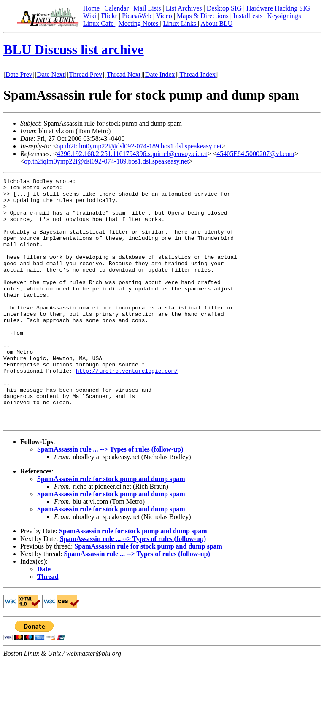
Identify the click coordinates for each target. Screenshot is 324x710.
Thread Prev (85, 74)
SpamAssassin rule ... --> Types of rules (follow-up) (110, 498)
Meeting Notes (139, 23)
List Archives (185, 8)
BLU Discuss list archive (73, 49)
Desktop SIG (225, 8)
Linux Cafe (99, 23)
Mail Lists (147, 8)
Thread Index (197, 74)
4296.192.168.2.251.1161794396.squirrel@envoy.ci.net (132, 153)
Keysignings (284, 15)
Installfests (248, 15)
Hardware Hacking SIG (278, 8)
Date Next (51, 74)
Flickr (110, 15)
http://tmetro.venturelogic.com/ (127, 410)
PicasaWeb (137, 15)
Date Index (160, 74)
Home (92, 8)
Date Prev (18, 74)
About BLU (216, 23)
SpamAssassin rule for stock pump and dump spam (111, 528)
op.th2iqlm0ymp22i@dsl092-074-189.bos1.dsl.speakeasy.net (139, 146)
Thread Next (123, 74)
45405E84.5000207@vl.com (255, 153)
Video (165, 15)
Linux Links (180, 23)
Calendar (117, 8)
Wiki (90, 15)
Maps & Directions (203, 15)
